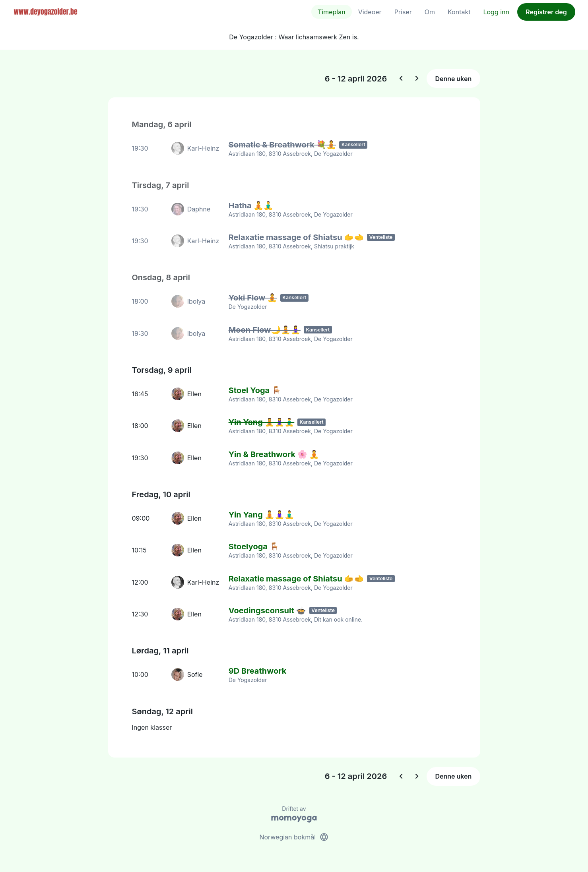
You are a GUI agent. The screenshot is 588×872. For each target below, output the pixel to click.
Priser (403, 12)
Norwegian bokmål (293, 835)
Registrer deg (546, 12)
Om (430, 12)
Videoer (370, 12)
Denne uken (453, 79)
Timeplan (331, 12)
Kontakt (459, 12)
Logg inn (496, 12)
